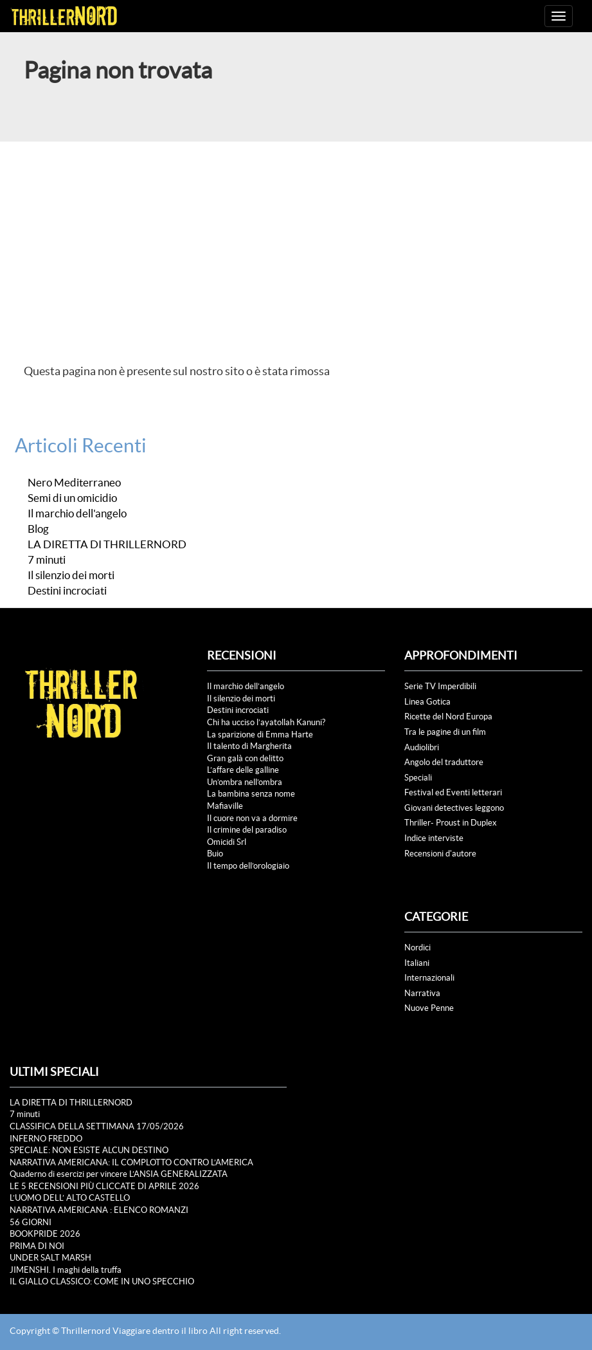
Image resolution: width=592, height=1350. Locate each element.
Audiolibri (421, 747)
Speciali (418, 777)
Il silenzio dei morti (71, 575)
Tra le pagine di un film (445, 732)
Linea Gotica (427, 702)
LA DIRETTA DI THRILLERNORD (107, 544)
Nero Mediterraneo (74, 482)
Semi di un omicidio (72, 498)
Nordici (417, 947)
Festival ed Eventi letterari (453, 792)
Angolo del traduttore (443, 762)
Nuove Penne (429, 1008)
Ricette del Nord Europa (448, 716)
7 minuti (47, 560)
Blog (38, 529)
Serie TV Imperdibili (440, 686)
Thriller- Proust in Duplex (450, 823)
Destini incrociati (67, 590)
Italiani (416, 963)
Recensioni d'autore (440, 853)
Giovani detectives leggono (454, 808)
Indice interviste (433, 838)
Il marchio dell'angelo (77, 513)
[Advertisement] (296, 238)
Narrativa (422, 993)
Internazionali (429, 978)
